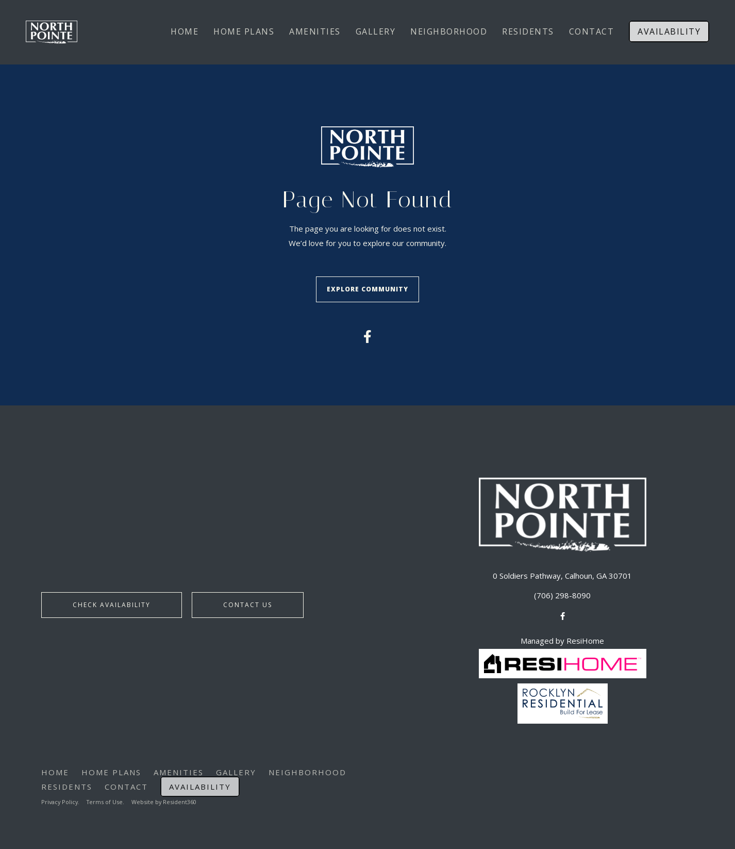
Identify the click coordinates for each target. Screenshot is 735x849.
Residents (528, 31)
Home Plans (243, 31)
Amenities (315, 31)
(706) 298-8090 (562, 594)
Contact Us (247, 603)
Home (184, 31)
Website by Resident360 (166, 800)
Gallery (376, 31)
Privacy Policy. (61, 800)
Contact (591, 31)
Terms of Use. (107, 800)
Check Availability (112, 603)
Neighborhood (448, 31)
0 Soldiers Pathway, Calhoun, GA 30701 (562, 574)
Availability (669, 31)
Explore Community (367, 288)
